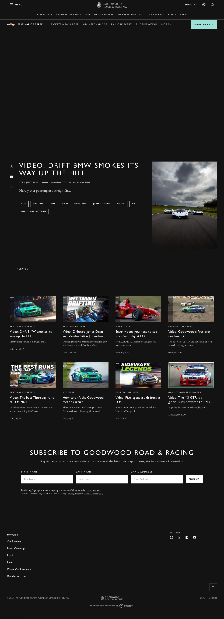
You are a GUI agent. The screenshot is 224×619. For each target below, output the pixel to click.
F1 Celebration (146, 24)
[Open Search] (212, 5)
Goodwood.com (16, 576)
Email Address (142, 472)
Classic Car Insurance (19, 569)
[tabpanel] (112, 354)
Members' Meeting (130, 14)
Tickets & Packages (64, 24)
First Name (29, 472)
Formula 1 (44, 14)
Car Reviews (155, 14)
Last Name (84, 472)
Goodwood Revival (99, 14)
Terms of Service (91, 493)
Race (183, 14)
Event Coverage (16, 548)
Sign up (194, 479)
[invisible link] (33, 325)
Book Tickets (204, 24)
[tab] (22, 268)
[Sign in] (204, 4)
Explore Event (121, 24)
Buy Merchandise (94, 24)
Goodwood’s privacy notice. (86, 490)
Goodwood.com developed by (112, 606)
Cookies (213, 597)
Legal (202, 597)
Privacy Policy (74, 493)
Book (191, 4)
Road (172, 14)
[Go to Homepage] (112, 4)
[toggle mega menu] (16, 4)
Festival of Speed (68, 14)
